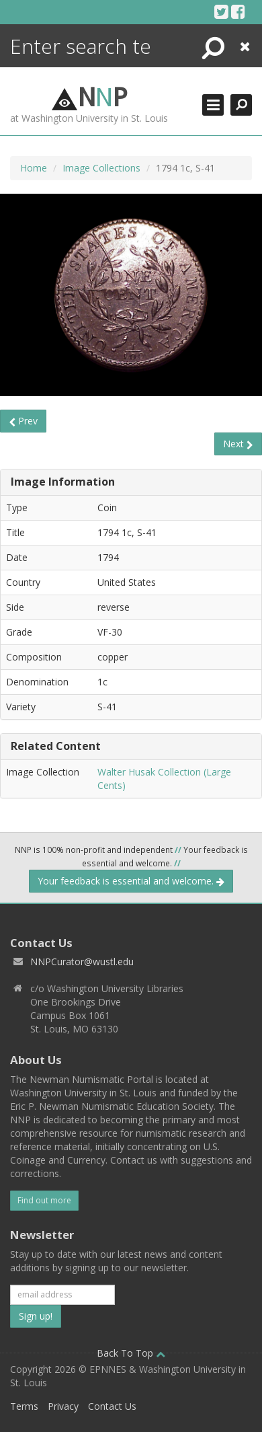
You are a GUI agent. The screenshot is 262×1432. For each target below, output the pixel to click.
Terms (24, 1406)
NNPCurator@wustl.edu (82, 961)
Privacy (63, 1406)
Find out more (44, 1200)
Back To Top (131, 1353)
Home (33, 167)
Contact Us (112, 1406)
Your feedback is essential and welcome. (131, 880)
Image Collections (101, 167)
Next (238, 443)
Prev (23, 420)
